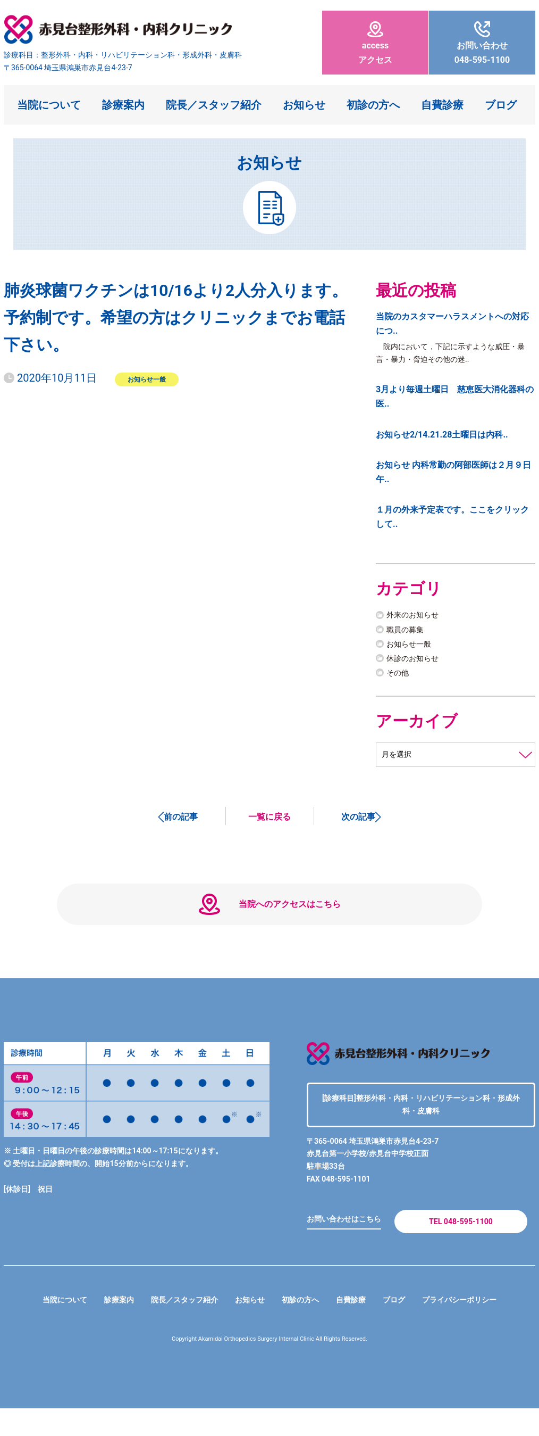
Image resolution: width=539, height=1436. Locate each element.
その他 (399, 676)
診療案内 (123, 104)
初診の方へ (373, 104)
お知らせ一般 (146, 379)
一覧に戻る (269, 821)
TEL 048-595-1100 (460, 1245)
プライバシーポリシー (477, 1327)
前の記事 (180, 821)
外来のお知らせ (416, 618)
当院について (49, 104)
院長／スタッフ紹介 (214, 104)
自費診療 (442, 104)
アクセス (375, 43)
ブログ (501, 104)
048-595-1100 (482, 43)
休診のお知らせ (416, 662)
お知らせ (304, 104)
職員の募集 (407, 633)
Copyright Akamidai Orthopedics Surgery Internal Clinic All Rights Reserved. (269, 1366)
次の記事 (358, 821)
